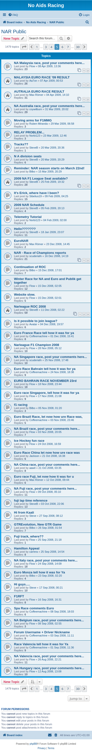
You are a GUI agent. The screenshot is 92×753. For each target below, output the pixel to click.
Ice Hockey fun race (29, 440)
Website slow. (24, 294)
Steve (32, 515)
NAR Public (13, 31)
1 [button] (37, 47)
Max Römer (36, 94)
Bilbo (32, 171)
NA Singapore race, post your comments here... (50, 357)
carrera (33, 551)
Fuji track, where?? (28, 536)
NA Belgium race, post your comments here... (49, 620)
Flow (32, 66)
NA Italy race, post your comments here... (46, 560)
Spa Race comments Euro (34, 608)
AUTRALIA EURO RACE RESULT (39, 91)
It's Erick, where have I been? (36, 193)
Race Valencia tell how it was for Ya (41, 644)
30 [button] (78, 47)
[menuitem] (13, 15)
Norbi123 (34, 135)
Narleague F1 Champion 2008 (36, 345)
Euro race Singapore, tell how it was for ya (46, 393)
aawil (32, 467)
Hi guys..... (22, 584)
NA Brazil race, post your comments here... (47, 428)
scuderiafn (35, 256)
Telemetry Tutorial (27, 217)
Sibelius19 (35, 196)
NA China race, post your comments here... (47, 464)
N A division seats (28, 156)
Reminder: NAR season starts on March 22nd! (49, 168)
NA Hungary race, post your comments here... (49, 668)
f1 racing (20, 405)
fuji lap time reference (30, 500)
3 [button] (46, 47)
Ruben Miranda (38, 123)
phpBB (33, 743)
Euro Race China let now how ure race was (47, 452)
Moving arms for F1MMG (33, 120)
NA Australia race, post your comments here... (49, 106)
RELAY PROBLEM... (29, 132)
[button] (24, 47)
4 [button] (51, 47)
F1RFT (19, 596)
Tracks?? (21, 144)
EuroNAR (21, 241)
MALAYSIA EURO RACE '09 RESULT (42, 77)
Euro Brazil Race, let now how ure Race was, (48, 417)
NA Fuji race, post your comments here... (45, 488)
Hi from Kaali (24, 512)
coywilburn (35, 109)
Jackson (34, 455)
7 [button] (68, 47)
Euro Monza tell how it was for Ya (39, 572)
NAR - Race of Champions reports (40, 253)
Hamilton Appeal (26, 548)
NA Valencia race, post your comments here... (49, 656)
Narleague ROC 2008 (30, 306)
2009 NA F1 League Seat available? (41, 178)
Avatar (33, 324)
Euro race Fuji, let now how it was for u (44, 476)
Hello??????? (25, 229)
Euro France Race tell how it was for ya (44, 333)
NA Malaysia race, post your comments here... (49, 63)
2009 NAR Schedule (29, 205)
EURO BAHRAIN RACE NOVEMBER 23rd (45, 381)
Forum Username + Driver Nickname (42, 632)
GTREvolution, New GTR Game (38, 524)
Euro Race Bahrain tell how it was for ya (45, 369)
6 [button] (62, 47)
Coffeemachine (38, 336)
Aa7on (33, 80)
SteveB (33, 147)
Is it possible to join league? (35, 321)
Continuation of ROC (30, 267)
